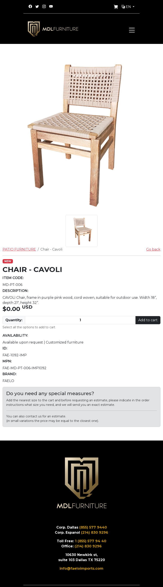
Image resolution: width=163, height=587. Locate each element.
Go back (153, 249)
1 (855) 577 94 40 (90, 541)
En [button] (126, 7)
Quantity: (13, 320)
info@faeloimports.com (81, 568)
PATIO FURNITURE (19, 249)
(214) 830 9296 (94, 532)
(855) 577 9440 (93, 527)
